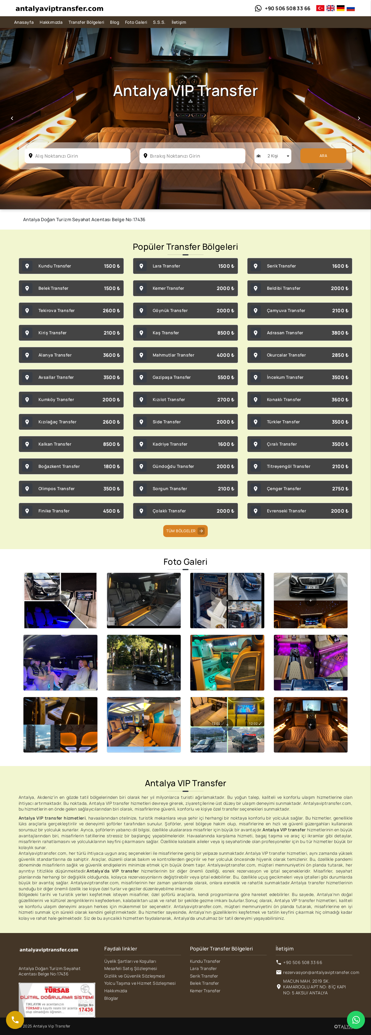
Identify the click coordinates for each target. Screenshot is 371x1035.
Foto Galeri (136, 22)
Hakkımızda (51, 22)
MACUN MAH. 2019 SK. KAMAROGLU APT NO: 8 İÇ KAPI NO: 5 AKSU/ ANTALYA (314, 987)
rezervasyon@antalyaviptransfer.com (321, 972)
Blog (114, 22)
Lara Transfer (203, 968)
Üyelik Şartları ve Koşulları (130, 961)
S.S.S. (159, 22)
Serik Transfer (204, 976)
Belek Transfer (204, 983)
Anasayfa (24, 22)
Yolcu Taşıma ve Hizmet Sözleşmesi (140, 983)
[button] (12, 119)
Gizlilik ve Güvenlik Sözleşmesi (134, 976)
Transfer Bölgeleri (86, 22)
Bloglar (111, 998)
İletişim (179, 22)
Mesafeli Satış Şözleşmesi (130, 968)
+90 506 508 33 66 (302, 962)
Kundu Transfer (205, 961)
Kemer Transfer (205, 990)
